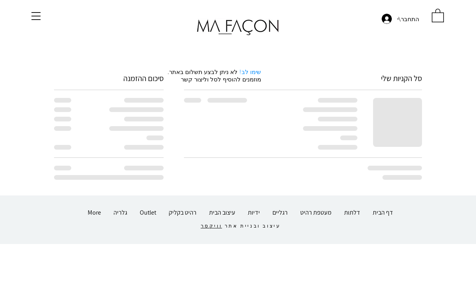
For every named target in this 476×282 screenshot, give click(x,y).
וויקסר (211, 225)
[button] (36, 16)
